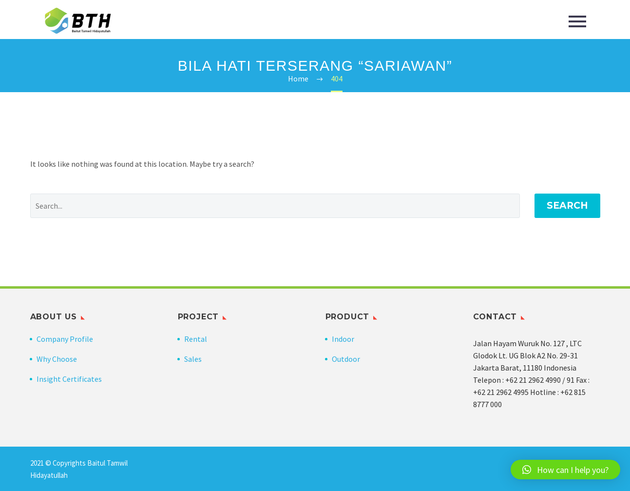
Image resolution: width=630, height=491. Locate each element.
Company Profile (65, 339)
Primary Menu (577, 21)
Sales (193, 359)
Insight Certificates (69, 379)
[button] (565, 469)
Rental (195, 339)
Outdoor (346, 359)
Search (567, 205)
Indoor (343, 339)
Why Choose (57, 359)
